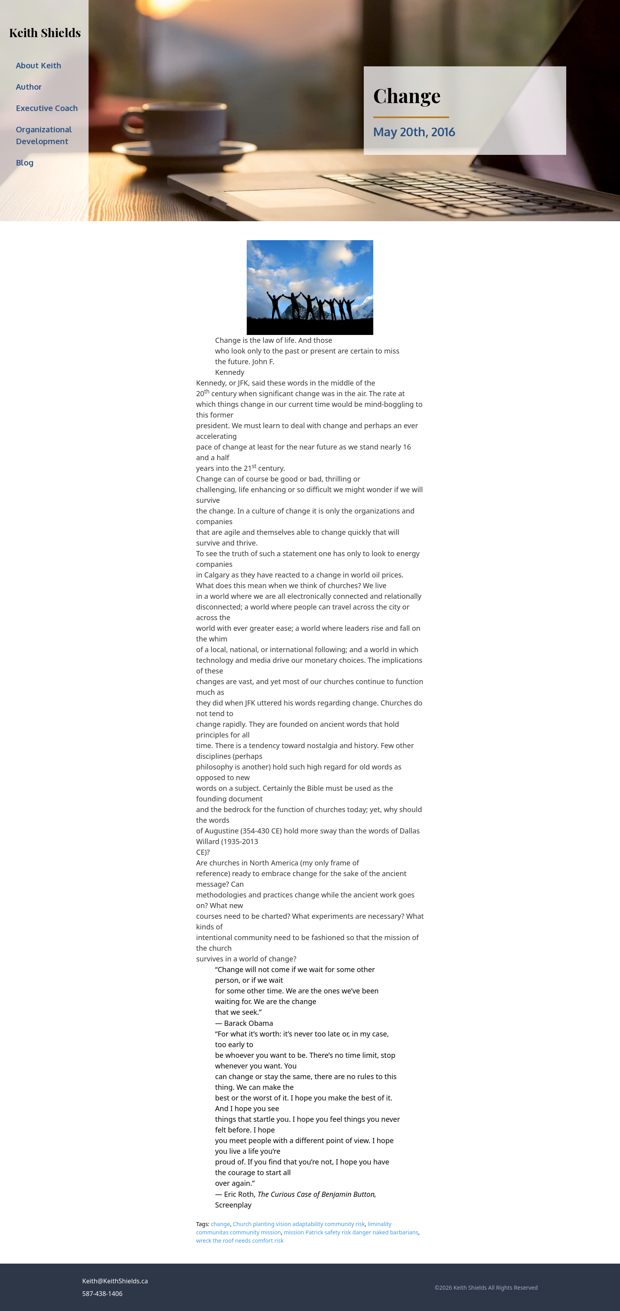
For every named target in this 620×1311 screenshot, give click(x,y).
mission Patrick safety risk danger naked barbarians (351, 1232)
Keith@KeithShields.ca (115, 1281)
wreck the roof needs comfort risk (240, 1240)
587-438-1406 (102, 1293)
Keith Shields (45, 32)
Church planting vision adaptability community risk (299, 1224)
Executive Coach (47, 108)
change (220, 1224)
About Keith (38, 65)
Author (29, 86)
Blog (25, 162)
